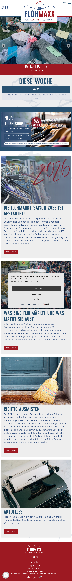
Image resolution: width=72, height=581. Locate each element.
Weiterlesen (11, 252)
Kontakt (34, 562)
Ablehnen (36, 294)
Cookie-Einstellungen (34, 571)
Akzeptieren (36, 288)
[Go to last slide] (3, 46)
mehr (36, 299)
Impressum (34, 565)
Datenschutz (34, 568)
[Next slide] (68, 46)
